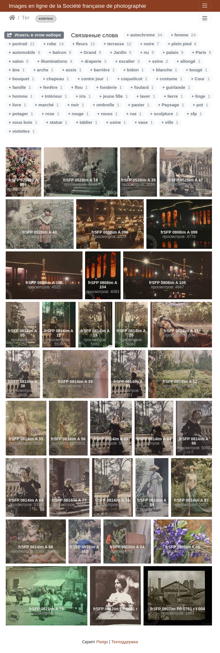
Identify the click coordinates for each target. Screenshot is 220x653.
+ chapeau (56, 78)
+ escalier (127, 61)
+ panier (138, 104)
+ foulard (142, 87)
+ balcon (60, 52)
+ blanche (164, 69)
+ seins (158, 61)
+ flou (79, 87)
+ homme (21, 96)
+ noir (75, 104)
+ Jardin (120, 52)
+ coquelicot (132, 78)
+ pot (200, 104)
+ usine (116, 122)
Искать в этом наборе (34, 34)
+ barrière (102, 69)
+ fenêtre (51, 87)
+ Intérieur (54, 96)
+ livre (17, 104)
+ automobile (24, 52)
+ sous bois (23, 122)
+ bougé (196, 69)
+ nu (147, 52)
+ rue (134, 113)
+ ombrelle (106, 104)
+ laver (145, 96)
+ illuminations (54, 61)
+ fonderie (109, 87)
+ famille (20, 87)
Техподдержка (124, 642)
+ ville (169, 122)
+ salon (18, 61)
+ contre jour (93, 78)
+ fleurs (83, 43)
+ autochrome (144, 34)
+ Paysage (171, 104)
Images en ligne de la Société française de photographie (77, 6)
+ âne (17, 69)
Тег (25, 18)
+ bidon (133, 69)
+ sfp (194, 113)
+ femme (183, 34)
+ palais (172, 52)
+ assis (71, 69)
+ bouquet (21, 78)
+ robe (53, 43)
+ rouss (107, 113)
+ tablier (86, 122)
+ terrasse (117, 43)
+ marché (47, 104)
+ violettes (22, 131)
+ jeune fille (113, 96)
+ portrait (22, 43)
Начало (12, 18)
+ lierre (173, 96)
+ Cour (200, 78)
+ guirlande (176, 87)
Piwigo (102, 642)
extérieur (46, 19)
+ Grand (90, 52)
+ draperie (93, 61)
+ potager (21, 113)
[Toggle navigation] (205, 5)
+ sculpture (164, 113)
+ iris (83, 96)
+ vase (144, 122)
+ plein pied (182, 43)
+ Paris (201, 52)
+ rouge (78, 113)
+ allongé (189, 61)
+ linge (200, 96)
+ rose (50, 113)
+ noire (149, 43)
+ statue (56, 122)
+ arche (43, 69)
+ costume (169, 78)
